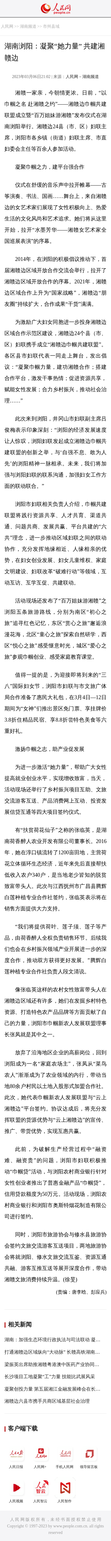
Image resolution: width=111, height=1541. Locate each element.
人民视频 (16, 1490)
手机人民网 (65, 1456)
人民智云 (40, 1490)
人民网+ (40, 1456)
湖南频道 (28, 26)
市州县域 (51, 26)
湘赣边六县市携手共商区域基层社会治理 (47, 1401)
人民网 (7, 26)
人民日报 (16, 1456)
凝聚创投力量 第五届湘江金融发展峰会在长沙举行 (57, 1388)
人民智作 (65, 1490)
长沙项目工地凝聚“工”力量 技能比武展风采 (49, 1376)
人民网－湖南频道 (82, 76)
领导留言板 (89, 1456)
